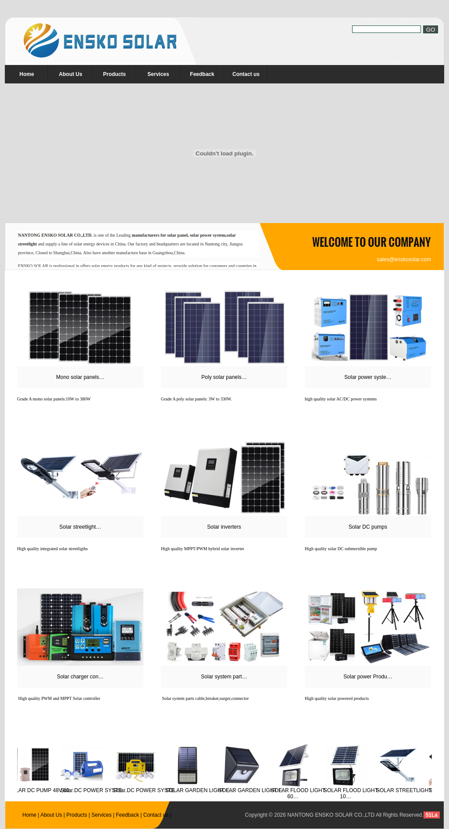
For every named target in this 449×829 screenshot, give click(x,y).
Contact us (246, 74)
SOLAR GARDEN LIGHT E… (201, 790)
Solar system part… (224, 677)
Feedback (202, 74)
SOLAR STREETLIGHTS (407, 790)
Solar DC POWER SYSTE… (95, 790)
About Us (70, 74)
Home (26, 74)
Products (114, 74)
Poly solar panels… (223, 377)
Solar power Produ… (367, 677)
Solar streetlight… (80, 527)
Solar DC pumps (368, 527)
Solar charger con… (80, 677)
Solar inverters (224, 527)
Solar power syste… (367, 377)
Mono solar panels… (80, 377)
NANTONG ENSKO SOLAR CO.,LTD (330, 815)
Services (158, 74)
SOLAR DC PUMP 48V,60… (43, 790)
